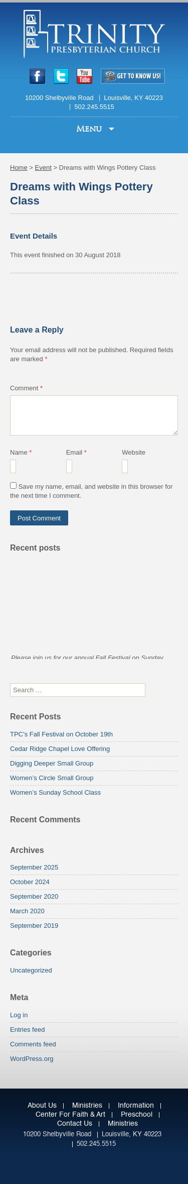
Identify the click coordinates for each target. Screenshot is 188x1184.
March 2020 (27, 911)
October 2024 (30, 882)
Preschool (136, 1114)
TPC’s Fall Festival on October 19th (61, 734)
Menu (90, 129)
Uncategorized (31, 970)
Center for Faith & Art (70, 1114)
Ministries (87, 1105)
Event (43, 167)
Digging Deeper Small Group (51, 763)
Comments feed (33, 1044)
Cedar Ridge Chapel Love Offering (60, 748)
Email (76, 452)
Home (19, 167)
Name (21, 452)
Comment (26, 388)
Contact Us (74, 1123)
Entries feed (27, 1029)
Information (136, 1105)
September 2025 (34, 867)
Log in (19, 1015)
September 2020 (34, 896)
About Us (42, 1105)
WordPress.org (31, 1058)
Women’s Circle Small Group (51, 778)
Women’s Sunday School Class (55, 792)
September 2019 (34, 925)
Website (133, 452)
